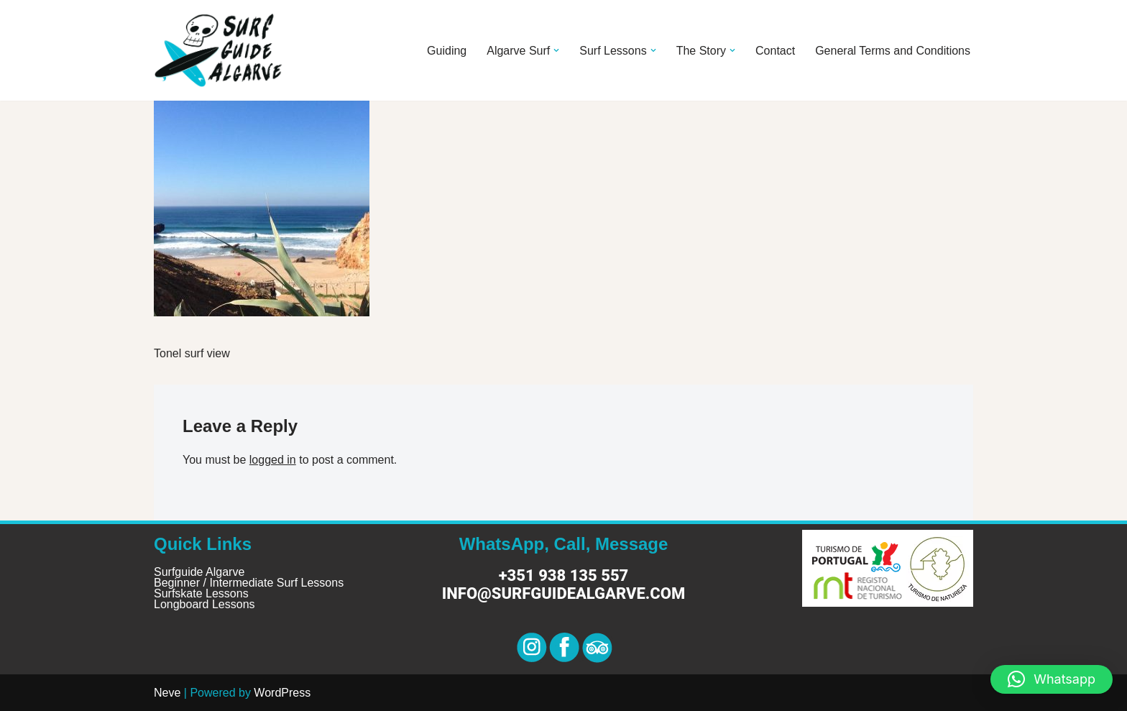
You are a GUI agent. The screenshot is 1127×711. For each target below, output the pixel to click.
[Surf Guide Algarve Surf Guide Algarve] (218, 50)
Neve (167, 693)
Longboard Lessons (204, 604)
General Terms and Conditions (892, 51)
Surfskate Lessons (201, 593)
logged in (272, 460)
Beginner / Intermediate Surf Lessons (249, 583)
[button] (556, 50)
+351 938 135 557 (564, 575)
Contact (775, 51)
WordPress (282, 693)
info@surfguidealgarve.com (563, 593)
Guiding (446, 51)
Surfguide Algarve (199, 572)
